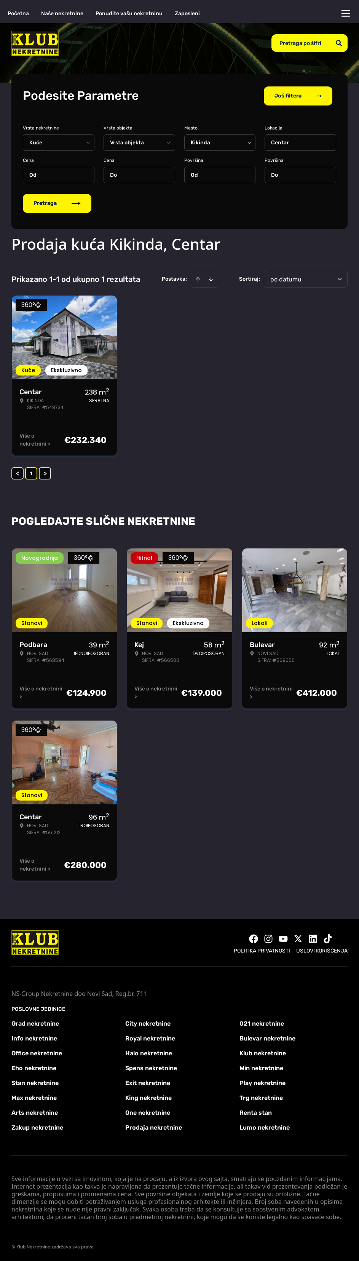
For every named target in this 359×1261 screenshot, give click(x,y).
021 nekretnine (261, 1022)
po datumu (286, 278)
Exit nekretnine (147, 1082)
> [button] (45, 472)
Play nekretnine (262, 1082)
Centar (280, 142)
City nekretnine (148, 1022)
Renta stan (255, 1112)
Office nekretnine (36, 1052)
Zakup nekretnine (37, 1126)
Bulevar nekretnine (267, 1037)
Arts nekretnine (34, 1112)
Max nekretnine (34, 1097)
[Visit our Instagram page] (268, 938)
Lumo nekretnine (264, 1126)
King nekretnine (148, 1097)
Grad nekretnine (35, 1022)
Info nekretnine (34, 1037)
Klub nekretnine (262, 1052)
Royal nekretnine (150, 1037)
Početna (18, 13)
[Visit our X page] (298, 938)
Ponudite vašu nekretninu (129, 13)
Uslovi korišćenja (322, 950)
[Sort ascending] (198, 278)
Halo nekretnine (148, 1052)
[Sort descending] (211, 278)
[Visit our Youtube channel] (283, 938)
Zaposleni (187, 13)
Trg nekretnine (261, 1097)
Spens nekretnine (151, 1067)
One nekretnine (147, 1112)
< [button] (17, 472)
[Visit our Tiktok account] (327, 938)
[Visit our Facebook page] (253, 938)
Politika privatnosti (262, 950)
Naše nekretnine (62, 13)
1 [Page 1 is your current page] (31, 472)
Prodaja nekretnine (153, 1126)
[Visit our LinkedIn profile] (313, 938)
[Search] (339, 43)
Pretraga (57, 202)
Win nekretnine (261, 1067)
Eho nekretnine (33, 1067)
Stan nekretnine (35, 1082)
